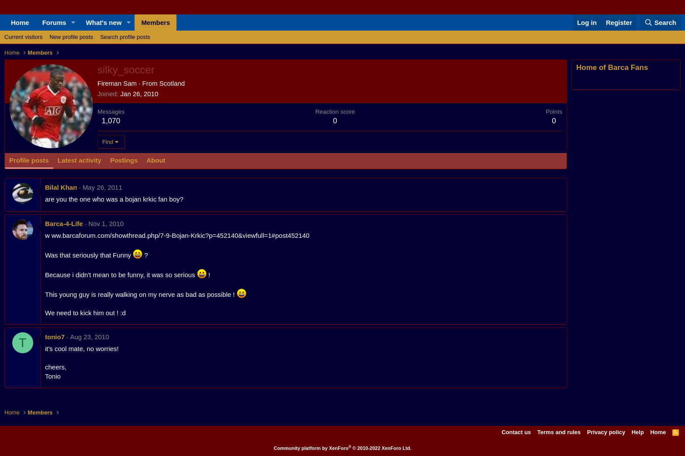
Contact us (516, 432)
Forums (54, 22)
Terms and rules (559, 432)
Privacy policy (606, 432)
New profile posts (71, 37)
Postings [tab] (124, 160)
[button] (73, 22)
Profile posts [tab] (29, 160)
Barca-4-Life (64, 223)
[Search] (660, 22)
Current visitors (23, 37)
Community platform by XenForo (343, 448)
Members (155, 22)
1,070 (111, 121)
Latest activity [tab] (79, 160)
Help (638, 432)
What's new (104, 22)
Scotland (172, 83)
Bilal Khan (61, 187)
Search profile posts (125, 37)
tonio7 (55, 337)
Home (20, 22)
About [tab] (155, 160)
